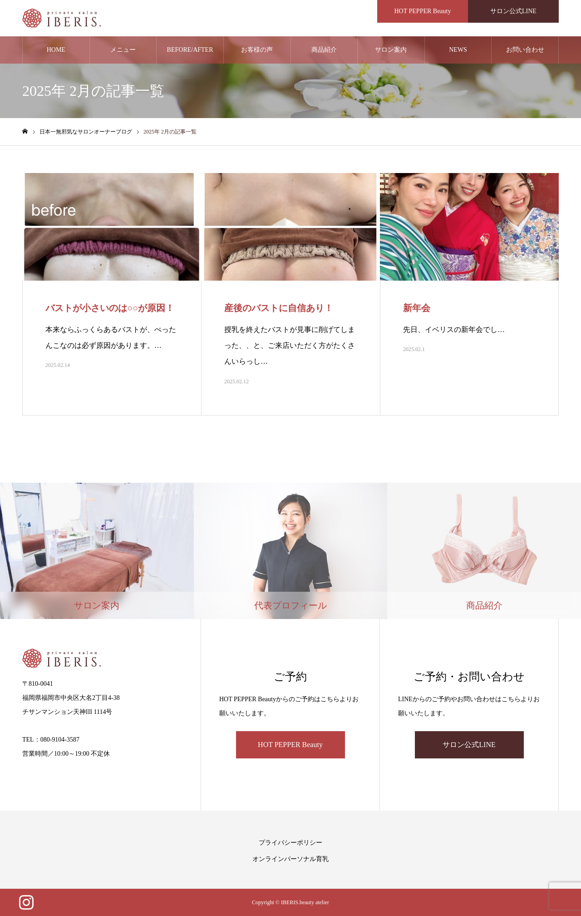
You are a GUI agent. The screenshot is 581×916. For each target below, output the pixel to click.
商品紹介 (324, 49)
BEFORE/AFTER (190, 49)
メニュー (123, 49)
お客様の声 (257, 49)
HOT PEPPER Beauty (290, 744)
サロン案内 (391, 49)
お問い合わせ (525, 49)
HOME (56, 49)
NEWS (458, 49)
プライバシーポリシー (290, 842)
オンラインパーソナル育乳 (290, 859)
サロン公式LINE (469, 744)
